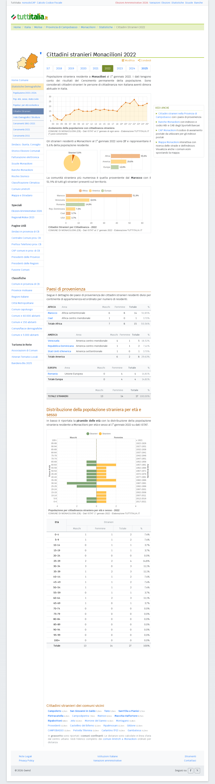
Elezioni (166, 2)
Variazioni (154, 2)
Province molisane (22, 290)
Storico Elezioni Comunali (26, 150)
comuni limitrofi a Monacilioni (120, 738)
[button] (190, 770)
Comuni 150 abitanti (24, 322)
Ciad (50, 318)
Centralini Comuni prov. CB (26, 237)
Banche (198, 2)
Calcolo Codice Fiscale (49, 2)
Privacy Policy (26, 760)
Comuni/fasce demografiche (27, 328)
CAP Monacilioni (167, 130)
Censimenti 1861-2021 (24, 123)
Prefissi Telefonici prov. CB (26, 244)
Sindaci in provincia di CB (25, 231)
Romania (53, 373)
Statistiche (177, 2)
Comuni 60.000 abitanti (26, 315)
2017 (47, 68)
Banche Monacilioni (22, 169)
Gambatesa (138, 730)
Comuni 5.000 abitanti (25, 334)
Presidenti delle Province (26, 257)
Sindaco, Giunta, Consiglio (26, 144)
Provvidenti (57, 725)
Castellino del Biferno (85, 725)
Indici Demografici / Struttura (26, 117)
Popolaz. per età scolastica (26, 105)
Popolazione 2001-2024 (24, 92)
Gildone (134, 725)
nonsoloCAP (29, 2)
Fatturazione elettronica (25, 157)
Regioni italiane (20, 296)
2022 (108, 68)
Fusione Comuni (20, 269)
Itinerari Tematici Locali (25, 356)
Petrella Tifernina (86, 730)
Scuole (189, 2)
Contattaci (190, 760)
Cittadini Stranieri (21, 111)
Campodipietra (83, 715)
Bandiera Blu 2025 (22, 363)
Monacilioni (88, 27)
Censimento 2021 (21, 129)
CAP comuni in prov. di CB (26, 250)
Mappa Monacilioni (168, 142)
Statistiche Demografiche (26, 86)
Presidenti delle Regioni (25, 263)
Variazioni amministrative (107, 760)
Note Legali (25, 756)
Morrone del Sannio (99, 720)
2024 (132, 68)
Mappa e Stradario (22, 195)
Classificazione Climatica (25, 182)
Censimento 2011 (21, 135)
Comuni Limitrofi (21, 189)
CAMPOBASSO (59, 730)
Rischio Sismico (20, 176)
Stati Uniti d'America (59, 351)
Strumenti (190, 756)
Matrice (105, 715)
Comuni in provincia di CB (26, 284)
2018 (59, 68)
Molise (38, 27)
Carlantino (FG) (113, 730)
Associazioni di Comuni (24, 350)
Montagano (125, 720)
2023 (120, 68)
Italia (27, 27)
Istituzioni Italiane (107, 756)
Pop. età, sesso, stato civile (25, 99)
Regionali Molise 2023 (23, 217)
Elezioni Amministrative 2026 (132, 2)
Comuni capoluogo (22, 309)
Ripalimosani (113, 725)
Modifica (128, 60)
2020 (83, 68)
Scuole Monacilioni (22, 163)
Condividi (144, 60)
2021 (95, 68)
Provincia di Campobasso (61, 27)
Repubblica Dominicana (61, 345)
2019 (71, 68)
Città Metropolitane (23, 303)
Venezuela (53, 340)
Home (17, 27)
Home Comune (20, 80)
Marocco (52, 312)
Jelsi (76, 720)
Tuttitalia (16, 2)
